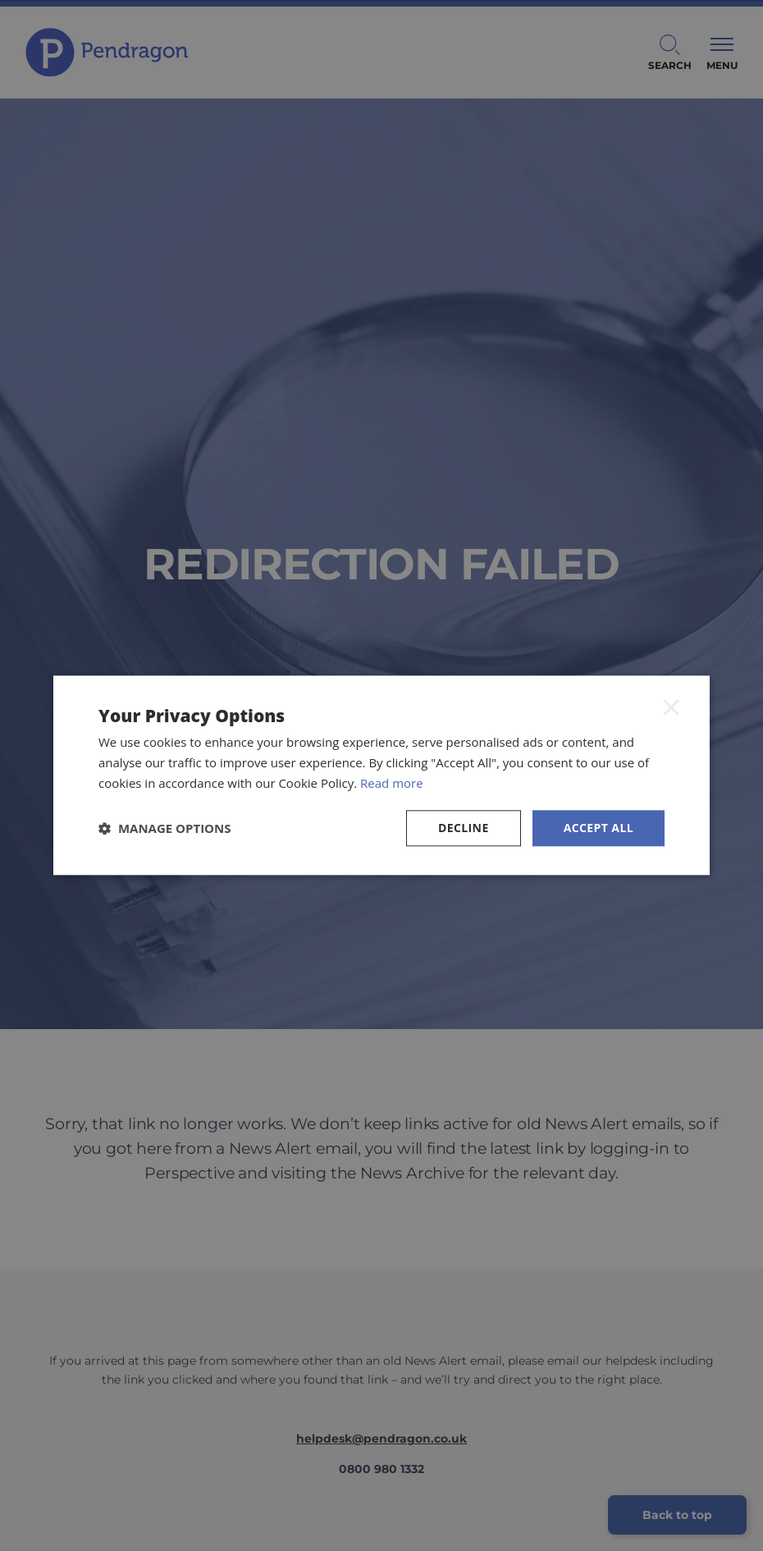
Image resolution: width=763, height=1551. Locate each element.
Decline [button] (463, 827)
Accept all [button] (598, 827)
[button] (164, 828)
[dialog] (381, 775)
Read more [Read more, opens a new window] (391, 783)
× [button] (671, 707)
